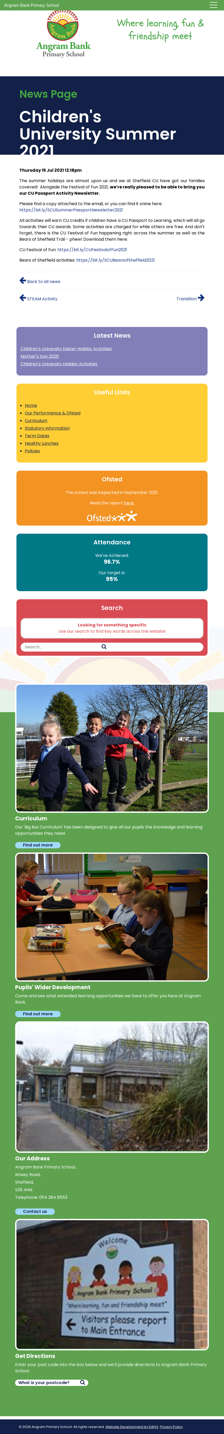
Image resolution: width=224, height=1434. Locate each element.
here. (129, 503)
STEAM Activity (38, 299)
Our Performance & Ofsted (52, 413)
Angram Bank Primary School (31, 5)
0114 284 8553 (53, 1197)
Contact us (35, 1211)
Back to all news (39, 282)
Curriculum (36, 421)
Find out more (38, 845)
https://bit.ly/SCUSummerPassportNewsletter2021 (71, 210)
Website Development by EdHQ (131, 1427)
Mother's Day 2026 (40, 356)
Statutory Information (47, 428)
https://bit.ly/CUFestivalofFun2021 (92, 250)
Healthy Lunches (41, 443)
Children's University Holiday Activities (59, 364)
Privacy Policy (171, 1427)
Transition (190, 299)
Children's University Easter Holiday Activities (66, 349)
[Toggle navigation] (213, 5)
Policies (32, 451)
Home (31, 405)
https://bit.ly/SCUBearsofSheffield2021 (115, 260)
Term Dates (37, 436)
